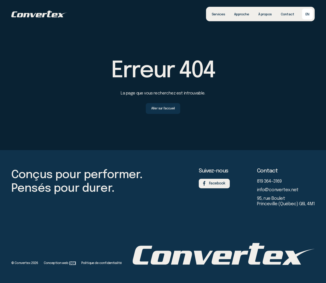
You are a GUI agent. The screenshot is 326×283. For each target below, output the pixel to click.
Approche (241, 14)
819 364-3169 (269, 181)
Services (218, 14)
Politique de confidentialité (101, 263)
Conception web (60, 263)
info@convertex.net (278, 190)
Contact (287, 14)
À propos (265, 14)
